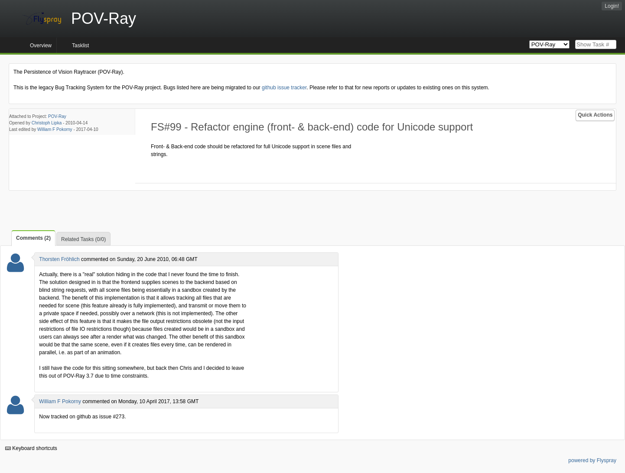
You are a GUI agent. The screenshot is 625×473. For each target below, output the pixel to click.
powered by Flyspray (592, 460)
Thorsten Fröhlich (59, 259)
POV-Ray (57, 116)
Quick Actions (595, 115)
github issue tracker (284, 88)
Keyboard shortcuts (31, 448)
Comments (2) (33, 238)
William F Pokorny (54, 129)
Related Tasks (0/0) (83, 239)
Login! (612, 6)
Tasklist (80, 45)
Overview (41, 45)
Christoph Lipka (47, 123)
